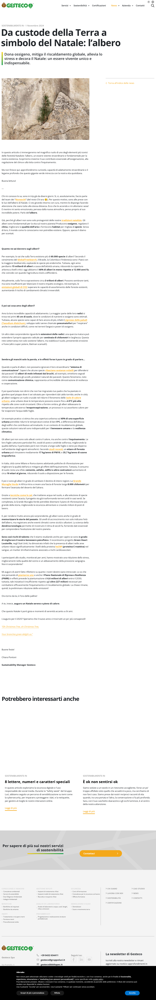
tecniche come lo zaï (21, 495)
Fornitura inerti (8, 919)
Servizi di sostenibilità (11, 894)
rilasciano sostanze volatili (59, 370)
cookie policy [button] (98, 979)
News (136, 893)
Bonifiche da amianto (10, 909)
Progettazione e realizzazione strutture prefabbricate (52, 918)
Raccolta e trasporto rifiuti (47, 897)
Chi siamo (112, 888)
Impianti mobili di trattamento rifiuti (50, 894)
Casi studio (139, 888)
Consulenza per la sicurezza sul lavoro (86, 894)
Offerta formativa (79, 897)
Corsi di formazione (80, 891)
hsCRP (58, 546)
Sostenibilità (114, 898)
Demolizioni (77, 907)
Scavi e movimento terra (81, 909)
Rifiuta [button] (57, 993)
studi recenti (56, 449)
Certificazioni (99, 5)
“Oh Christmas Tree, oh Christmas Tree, (20, 626)
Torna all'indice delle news (121, 83)
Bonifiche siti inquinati (11, 907)
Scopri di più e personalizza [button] (32, 993)
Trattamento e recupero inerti (14, 917)
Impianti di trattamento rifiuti (48, 891)
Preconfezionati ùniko (11, 922)
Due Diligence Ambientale (12, 897)
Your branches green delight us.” (17, 634)
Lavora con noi (115, 893)
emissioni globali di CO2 (14, 287)
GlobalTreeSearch (27, 259)
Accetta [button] (132, 993)
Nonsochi (20, 199)
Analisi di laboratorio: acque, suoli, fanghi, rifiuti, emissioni (53, 908)
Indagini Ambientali (10, 899)
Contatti (140, 5)
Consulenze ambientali (11, 891)
